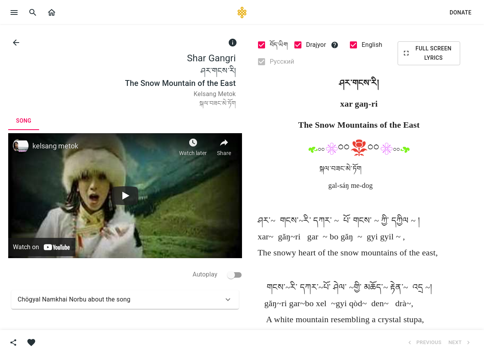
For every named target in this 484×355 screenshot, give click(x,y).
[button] (51, 12)
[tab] (23, 120)
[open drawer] (14, 12)
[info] (232, 42)
